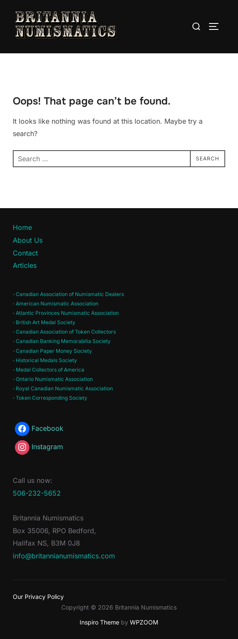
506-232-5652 (37, 493)
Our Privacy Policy (38, 596)
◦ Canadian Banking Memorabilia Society (62, 341)
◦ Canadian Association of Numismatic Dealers (68, 294)
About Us (28, 240)
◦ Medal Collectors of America (48, 369)
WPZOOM (144, 622)
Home (22, 227)
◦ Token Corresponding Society (50, 398)
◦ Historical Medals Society (45, 360)
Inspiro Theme (99, 622)
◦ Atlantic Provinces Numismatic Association (66, 313)
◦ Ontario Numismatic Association (53, 379)
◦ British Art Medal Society (44, 322)
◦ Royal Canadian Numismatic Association (63, 388)
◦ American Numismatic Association (55, 303)
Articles (25, 265)
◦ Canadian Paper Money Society (52, 351)
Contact (25, 253)
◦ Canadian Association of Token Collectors (64, 331)
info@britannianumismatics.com (64, 556)
